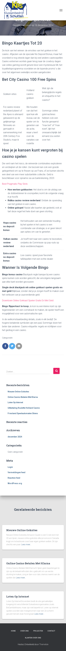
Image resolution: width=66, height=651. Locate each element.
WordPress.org (15, 483)
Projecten (38, 631)
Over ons (24, 631)
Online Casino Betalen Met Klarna (23, 397)
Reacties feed (14, 478)
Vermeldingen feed (16, 472)
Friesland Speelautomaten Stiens (23, 413)
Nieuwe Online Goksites (18, 391)
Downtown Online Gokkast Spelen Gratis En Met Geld (27, 300)
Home (13, 631)
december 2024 (15, 437)
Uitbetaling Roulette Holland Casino (24, 408)
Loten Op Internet (15, 402)
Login (10, 467)
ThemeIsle (43, 644)
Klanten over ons (33, 638)
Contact (51, 631)
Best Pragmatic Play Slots (15, 184)
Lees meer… (26, 544)
